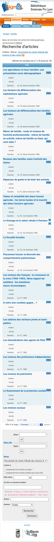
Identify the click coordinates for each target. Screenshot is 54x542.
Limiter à (7, 465)
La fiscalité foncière (14, 237)
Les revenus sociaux (14, 407)
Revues (27, 26)
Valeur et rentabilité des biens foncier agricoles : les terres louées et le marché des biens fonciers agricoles (25, 200)
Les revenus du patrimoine (17, 373)
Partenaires (35, 20)
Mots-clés (36, 26)
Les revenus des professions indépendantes (27, 356)
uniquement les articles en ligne (19, 469)
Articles (6, 26)
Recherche (16, 20)
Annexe (7, 504)
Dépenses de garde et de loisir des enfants (26, 179)
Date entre (8, 477)
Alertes (25, 20)
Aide (44, 20)
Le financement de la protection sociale (24, 390)
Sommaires (16, 26)
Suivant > (47, 425)
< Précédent (24, 425)
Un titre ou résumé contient (15, 482)
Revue (6, 456)
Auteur (6, 499)
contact (27, 525)
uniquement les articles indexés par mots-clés (24, 473)
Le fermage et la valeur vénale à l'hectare (25, 220)
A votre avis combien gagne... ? (20, 302)
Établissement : (8, 15)
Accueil (7, 20)
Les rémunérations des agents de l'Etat (24, 340)
